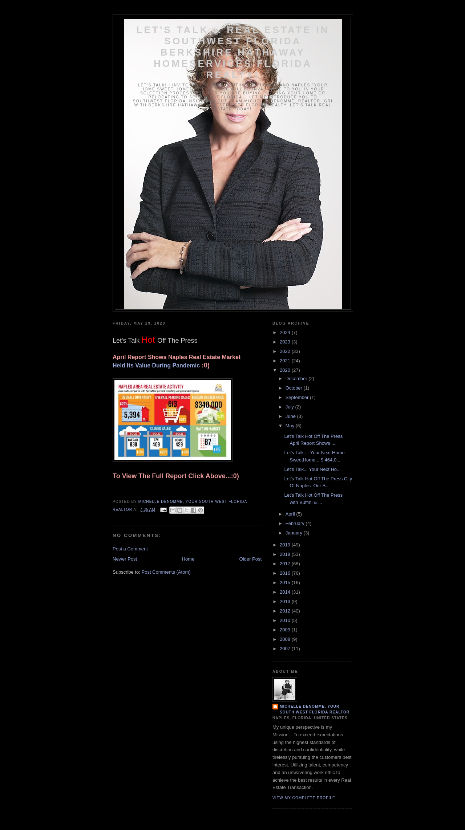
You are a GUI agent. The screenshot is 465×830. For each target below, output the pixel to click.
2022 (286, 351)
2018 (286, 554)
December (297, 378)
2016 (286, 573)
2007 (286, 648)
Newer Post (125, 559)
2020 (286, 370)
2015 (286, 582)
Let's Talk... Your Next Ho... (312, 469)
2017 (286, 563)
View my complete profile (303, 798)
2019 (286, 545)
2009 (286, 629)
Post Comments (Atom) (166, 572)
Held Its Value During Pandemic (156, 365)
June (291, 416)
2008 (286, 639)
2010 (286, 620)
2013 (286, 601)
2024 (286, 332)
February (296, 523)
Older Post (250, 559)
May (291, 425)
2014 (286, 592)
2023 (286, 342)
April (291, 514)
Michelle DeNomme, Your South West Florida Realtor (314, 709)
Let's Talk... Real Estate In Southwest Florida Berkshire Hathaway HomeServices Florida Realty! (232, 52)
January (295, 533)
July (290, 407)
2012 (286, 611)
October (295, 388)
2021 (286, 360)
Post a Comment (130, 549)
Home (188, 559)
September (298, 397)
